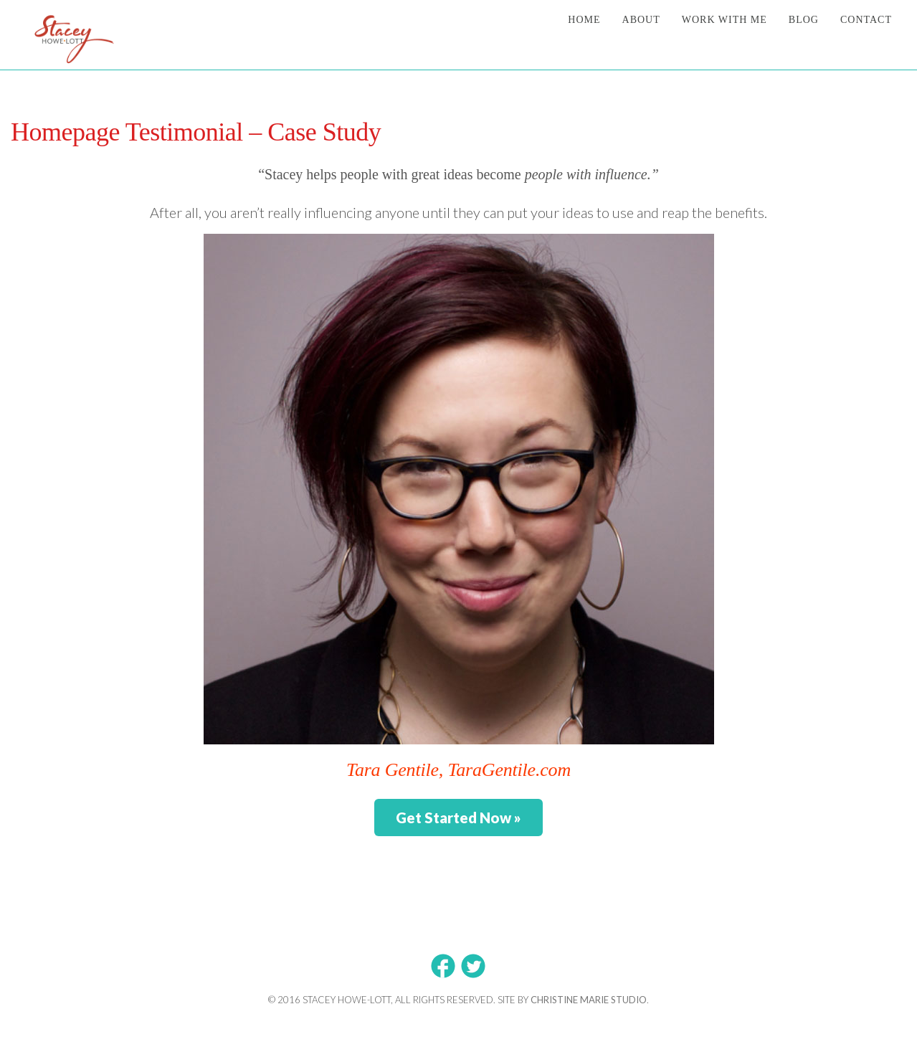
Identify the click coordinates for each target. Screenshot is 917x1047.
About (641, 19)
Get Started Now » (458, 817)
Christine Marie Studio (589, 999)
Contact (866, 19)
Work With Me (724, 19)
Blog (804, 19)
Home (584, 19)
